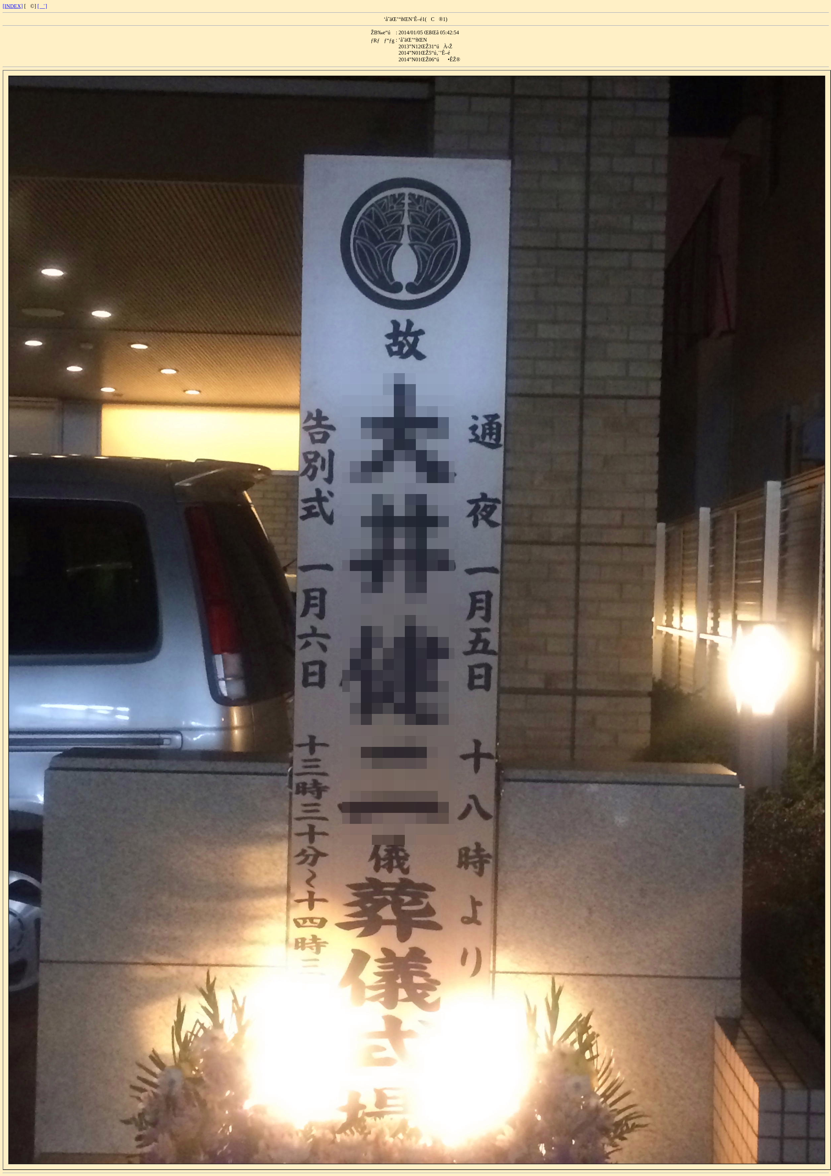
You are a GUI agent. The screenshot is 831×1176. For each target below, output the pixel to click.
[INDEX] (13, 6)
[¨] (42, 6)
